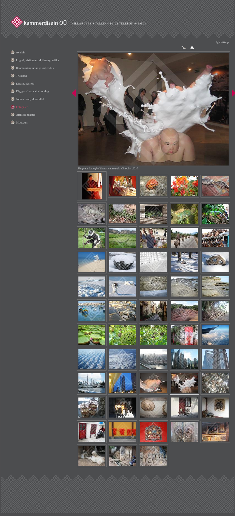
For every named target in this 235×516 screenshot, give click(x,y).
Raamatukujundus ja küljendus (35, 68)
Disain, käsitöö (25, 83)
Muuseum (22, 122)
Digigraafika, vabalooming (32, 91)
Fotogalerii (22, 106)
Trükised (21, 75)
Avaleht (21, 52)
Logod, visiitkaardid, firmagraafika (37, 60)
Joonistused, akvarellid (30, 99)
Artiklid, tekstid (26, 114)
